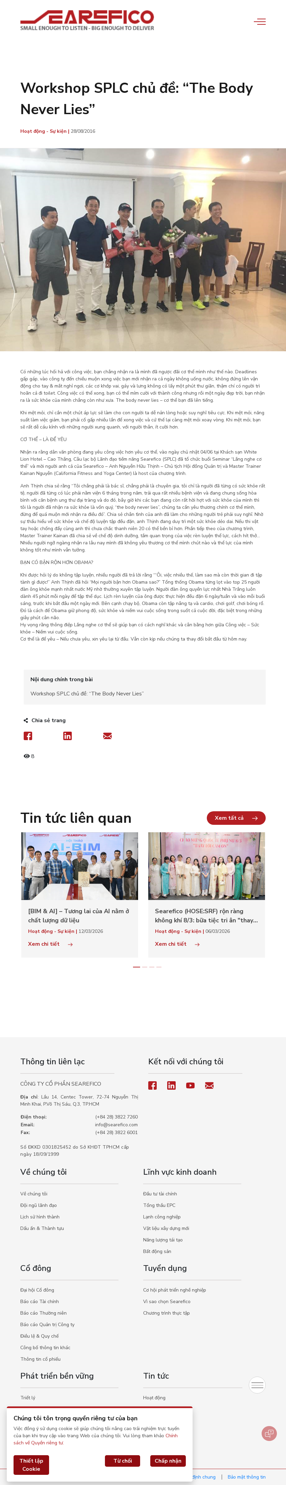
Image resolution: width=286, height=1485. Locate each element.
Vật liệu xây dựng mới (166, 1228)
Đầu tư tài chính (160, 1194)
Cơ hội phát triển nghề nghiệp (174, 1290)
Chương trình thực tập (166, 1313)
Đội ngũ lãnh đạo (38, 1205)
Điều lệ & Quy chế (39, 1336)
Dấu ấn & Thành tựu (42, 1228)
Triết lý (27, 1398)
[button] (236, 818)
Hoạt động (154, 1398)
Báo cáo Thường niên (43, 1313)
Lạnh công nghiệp (162, 1217)
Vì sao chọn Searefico (167, 1301)
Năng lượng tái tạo (163, 1240)
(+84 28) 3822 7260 (116, 1117)
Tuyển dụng (165, 1268)
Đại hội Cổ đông (37, 1290)
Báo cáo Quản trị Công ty (47, 1324)
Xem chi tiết (50, 944)
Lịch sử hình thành (40, 1217)
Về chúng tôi (43, 1172)
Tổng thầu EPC (159, 1205)
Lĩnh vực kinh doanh (180, 1172)
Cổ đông (35, 1268)
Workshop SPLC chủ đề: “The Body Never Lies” (87, 693)
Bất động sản (157, 1251)
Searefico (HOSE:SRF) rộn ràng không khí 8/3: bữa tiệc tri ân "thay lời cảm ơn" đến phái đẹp (204, 916)
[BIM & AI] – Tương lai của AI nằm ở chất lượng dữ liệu (78, 915)
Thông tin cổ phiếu (40, 1359)
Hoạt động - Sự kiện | (45, 131)
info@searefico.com (116, 1125)
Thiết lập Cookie (31, 1465)
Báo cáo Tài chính (39, 1301)
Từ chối (122, 1461)
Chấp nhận (168, 1461)
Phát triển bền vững (57, 1376)
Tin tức (156, 1376)
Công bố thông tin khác (45, 1347)
